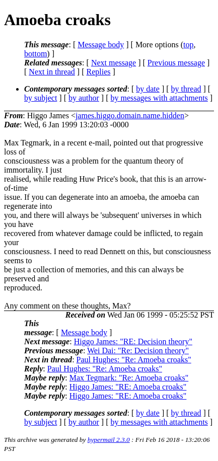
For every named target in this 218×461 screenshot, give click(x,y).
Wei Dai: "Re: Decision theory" (138, 350)
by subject (40, 98)
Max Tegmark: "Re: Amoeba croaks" (128, 377)
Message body (101, 44)
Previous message (176, 62)
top (188, 44)
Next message (113, 62)
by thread (186, 89)
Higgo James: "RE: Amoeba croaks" (128, 386)
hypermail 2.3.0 (109, 439)
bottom (35, 53)
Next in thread (52, 71)
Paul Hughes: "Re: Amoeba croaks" (134, 359)
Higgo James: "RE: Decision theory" (133, 341)
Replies (99, 71)
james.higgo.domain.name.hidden (130, 115)
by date (148, 89)
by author (83, 98)
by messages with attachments (159, 98)
